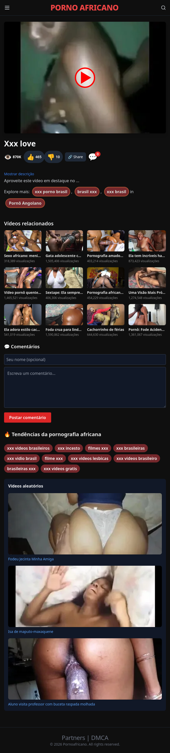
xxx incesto (69, 448)
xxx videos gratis (60, 468)
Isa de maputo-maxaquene (30, 631)
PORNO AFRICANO (84, 7)
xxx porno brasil (51, 191)
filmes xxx (98, 448)
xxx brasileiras (130, 448)
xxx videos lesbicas (89, 458)
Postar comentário (27, 417)
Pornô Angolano (25, 203)
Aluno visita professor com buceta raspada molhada (51, 704)
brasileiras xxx (21, 468)
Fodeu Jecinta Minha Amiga (31, 559)
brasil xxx (87, 191)
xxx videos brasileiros (28, 448)
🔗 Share (75, 156)
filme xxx (54, 458)
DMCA (99, 737)
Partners (74, 737)
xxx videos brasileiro (137, 458)
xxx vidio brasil (22, 458)
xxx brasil (116, 191)
